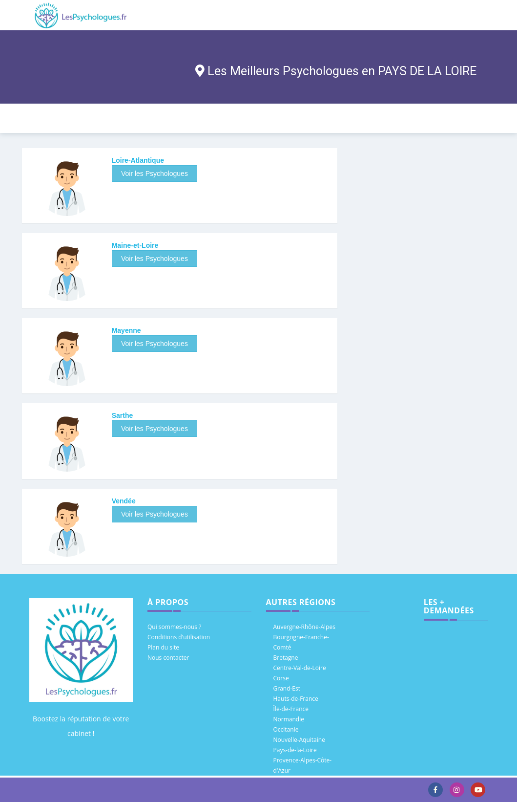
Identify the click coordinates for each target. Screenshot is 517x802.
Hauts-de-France (295, 698)
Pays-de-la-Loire (295, 750)
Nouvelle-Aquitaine (299, 740)
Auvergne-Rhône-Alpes (304, 627)
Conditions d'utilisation (178, 637)
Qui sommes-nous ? (174, 627)
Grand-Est (287, 688)
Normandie (288, 719)
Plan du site (163, 647)
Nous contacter (168, 657)
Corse (281, 678)
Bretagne (285, 657)
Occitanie (286, 729)
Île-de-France (291, 709)
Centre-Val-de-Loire (299, 668)
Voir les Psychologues (154, 173)
